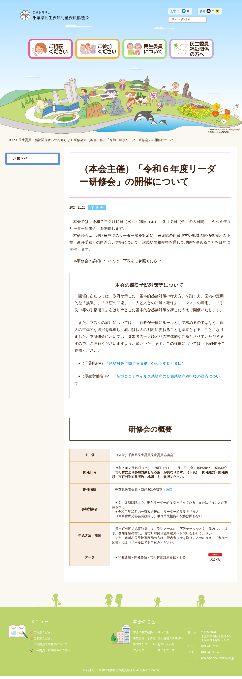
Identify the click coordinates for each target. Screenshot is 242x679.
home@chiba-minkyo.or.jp (217, 660)
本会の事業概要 (143, 635)
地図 (169, 489)
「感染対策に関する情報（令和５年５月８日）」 (147, 363)
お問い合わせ (166, 647)
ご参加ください (43, 641)
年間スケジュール (144, 647)
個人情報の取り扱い (170, 641)
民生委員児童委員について (50, 647)
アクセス (138, 653)
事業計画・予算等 (144, 641)
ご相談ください (43, 635)
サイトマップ (166, 653)
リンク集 (163, 635)
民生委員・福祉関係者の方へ (52, 653)
